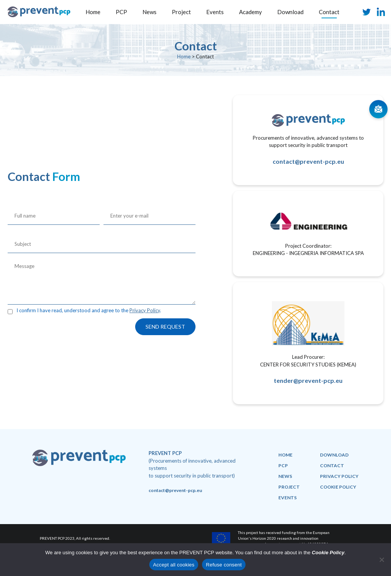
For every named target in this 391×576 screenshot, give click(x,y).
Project (181, 11)
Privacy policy (339, 476)
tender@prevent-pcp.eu (308, 380)
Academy (250, 11)
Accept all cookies (174, 565)
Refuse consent (224, 565)
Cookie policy (338, 487)
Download (290, 11)
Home (93, 11)
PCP (121, 11)
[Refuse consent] (381, 559)
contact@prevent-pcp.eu (308, 161)
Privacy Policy (144, 310)
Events (215, 11)
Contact (329, 11)
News (149, 11)
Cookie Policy (328, 552)
